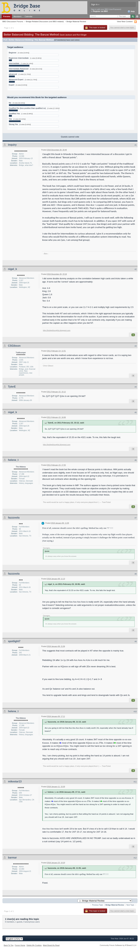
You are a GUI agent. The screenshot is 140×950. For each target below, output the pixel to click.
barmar (12, 857)
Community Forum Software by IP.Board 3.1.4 (118, 945)
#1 (136, 145)
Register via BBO (100, 11)
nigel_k (12, 269)
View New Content (125, 21)
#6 (136, 460)
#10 (135, 711)
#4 (136, 387)
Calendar (29, 16)
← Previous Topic (96, 905)
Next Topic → (131, 905)
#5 (136, 412)
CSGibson (14, 345)
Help (131, 11)
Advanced (137, 16)
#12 (135, 858)
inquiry (12, 144)
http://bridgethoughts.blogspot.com (56, 330)
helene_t (13, 460)
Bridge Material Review (76, 21)
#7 (136, 518)
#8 (136, 574)
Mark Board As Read (51, 945)
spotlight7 (14, 641)
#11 (135, 782)
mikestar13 (15, 781)
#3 (136, 346)
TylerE (12, 386)
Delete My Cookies (34, 945)
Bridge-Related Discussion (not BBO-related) (45, 21)
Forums (6, 16)
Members (17, 16)
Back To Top (8, 945)
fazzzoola (14, 517)
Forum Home (20, 945)
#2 (136, 269)
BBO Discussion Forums (12, 21)
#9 (136, 641)
